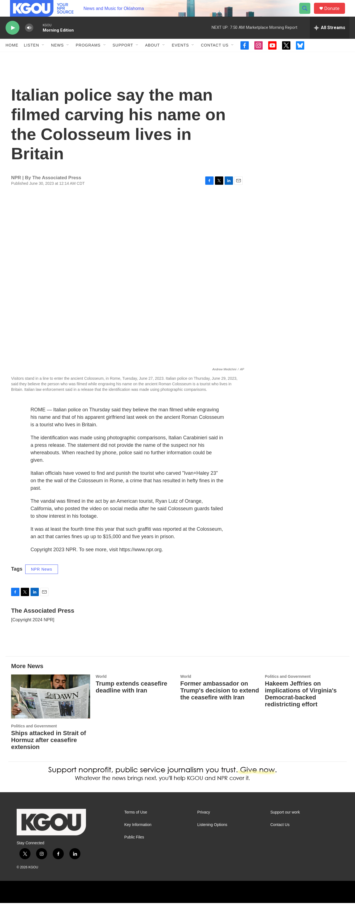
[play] (12, 40)
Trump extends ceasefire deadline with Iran (131, 705)
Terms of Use (135, 830)
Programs (88, 57)
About (152, 57)
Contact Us (215, 57)
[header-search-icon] (307, 14)
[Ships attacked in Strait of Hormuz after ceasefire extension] (50, 714)
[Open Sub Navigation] (43, 57)
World (101, 694)
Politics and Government (34, 744)
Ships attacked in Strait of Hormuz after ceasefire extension (48, 758)
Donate (335, 14)
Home (12, 57)
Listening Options (212, 843)
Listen (31, 57)
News (57, 57)
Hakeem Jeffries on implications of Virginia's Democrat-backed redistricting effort (301, 712)
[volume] (29, 40)
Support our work (285, 830)
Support (123, 57)
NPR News (41, 587)
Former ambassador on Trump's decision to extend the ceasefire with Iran (219, 708)
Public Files (134, 855)
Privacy (203, 830)
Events (180, 57)
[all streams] (329, 40)
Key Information (137, 843)
